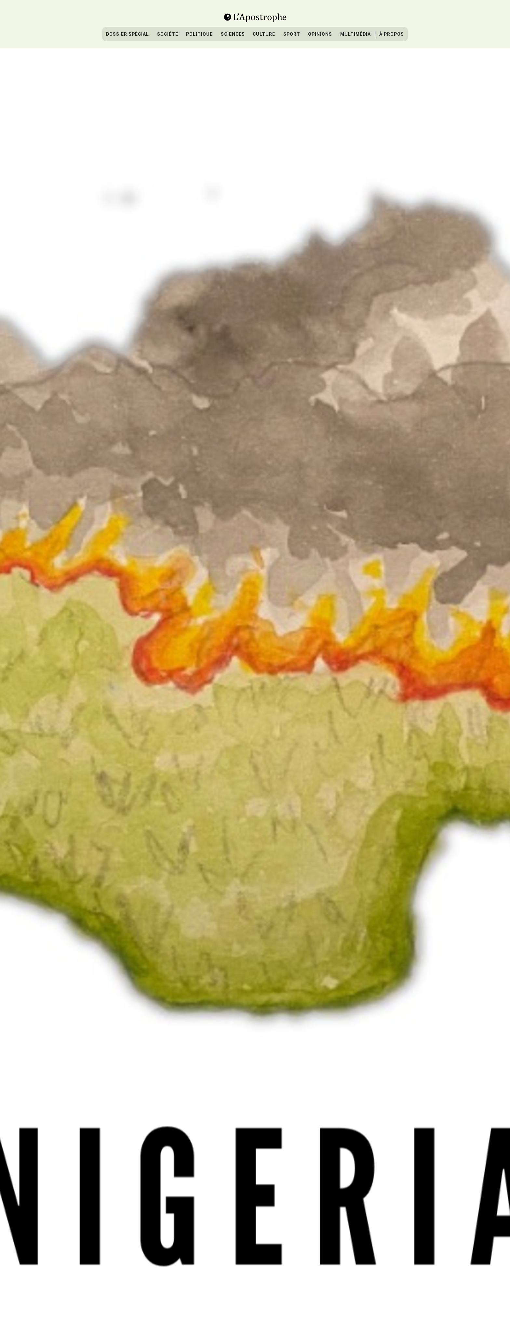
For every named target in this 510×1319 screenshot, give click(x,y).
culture (264, 34)
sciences (233, 34)
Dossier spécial (127, 34)
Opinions (320, 34)
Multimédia (355, 34)
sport (291, 34)
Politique (199, 34)
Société (167, 34)
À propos (391, 34)
